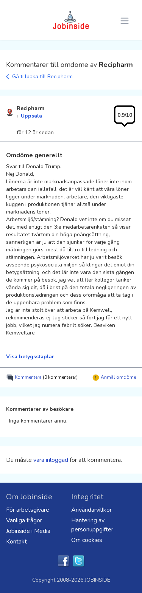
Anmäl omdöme (114, 377)
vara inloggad (50, 460)
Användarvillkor (91, 510)
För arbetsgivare (27, 510)
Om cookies (86, 540)
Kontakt (16, 541)
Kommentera (42, 377)
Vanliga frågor (24, 520)
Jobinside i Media (28, 531)
